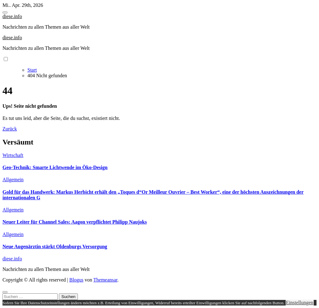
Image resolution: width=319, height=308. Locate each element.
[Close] (4, 292)
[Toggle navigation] (4, 12)
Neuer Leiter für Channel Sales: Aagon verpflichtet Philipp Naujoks (74, 222)
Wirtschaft (12, 155)
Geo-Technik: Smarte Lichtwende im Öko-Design (54, 167)
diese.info (12, 16)
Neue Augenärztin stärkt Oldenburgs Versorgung (54, 246)
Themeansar (105, 279)
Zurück (9, 128)
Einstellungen (299, 302)
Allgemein (13, 179)
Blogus (76, 279)
